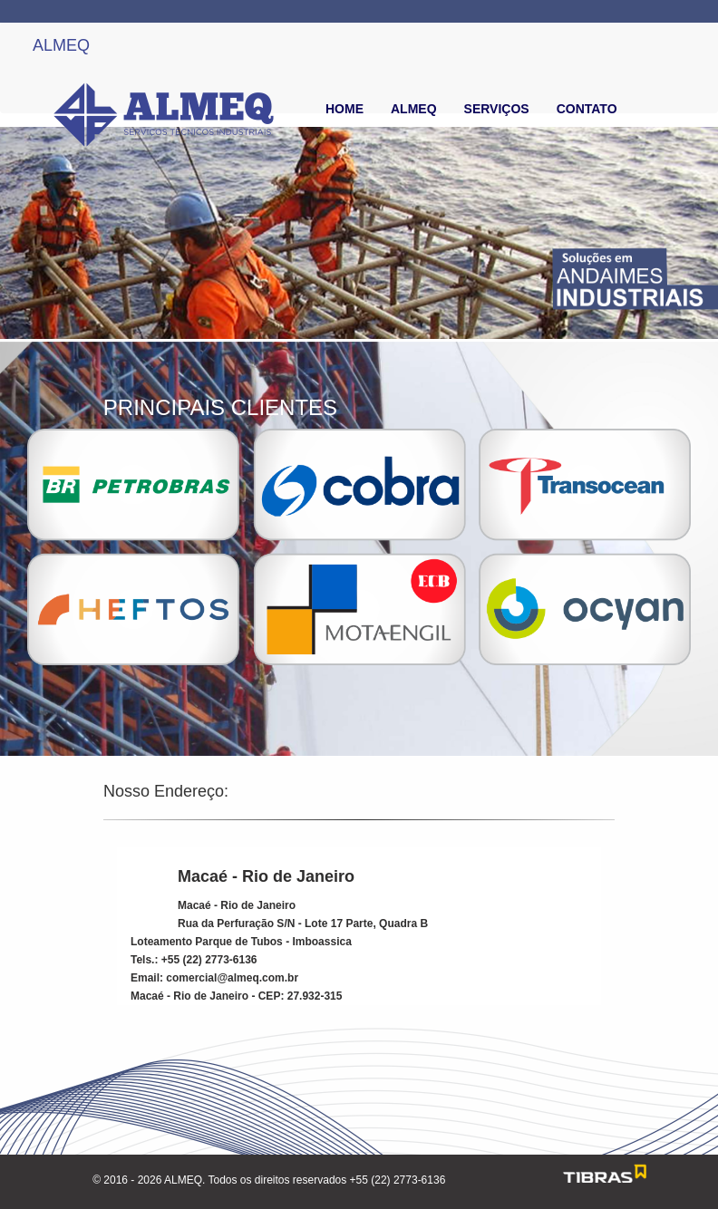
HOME (344, 109)
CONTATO (587, 109)
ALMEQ (61, 45)
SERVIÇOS (496, 109)
